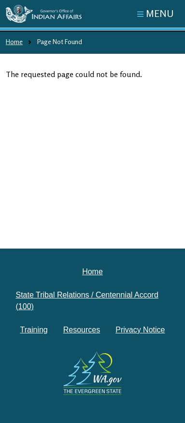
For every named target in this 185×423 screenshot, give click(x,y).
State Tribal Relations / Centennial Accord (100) (87, 301)
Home (14, 41)
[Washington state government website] (92, 373)
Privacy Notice (140, 330)
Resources (81, 330)
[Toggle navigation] (155, 14)
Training (34, 330)
